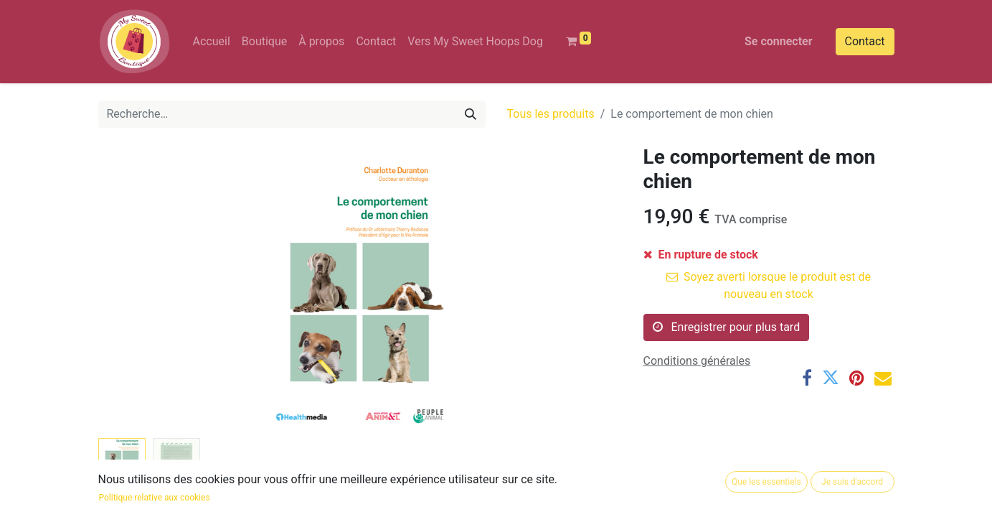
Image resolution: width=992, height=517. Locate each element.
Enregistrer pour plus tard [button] (726, 327)
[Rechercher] (470, 114)
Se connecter (779, 41)
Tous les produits (551, 114)
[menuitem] (211, 41)
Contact (865, 41)
